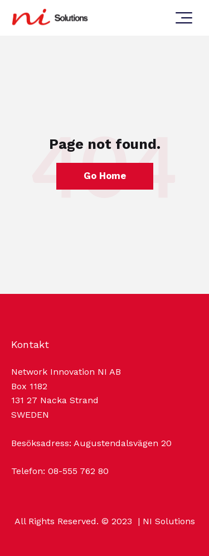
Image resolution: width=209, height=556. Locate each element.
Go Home (105, 176)
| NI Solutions (165, 521)
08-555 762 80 (78, 471)
